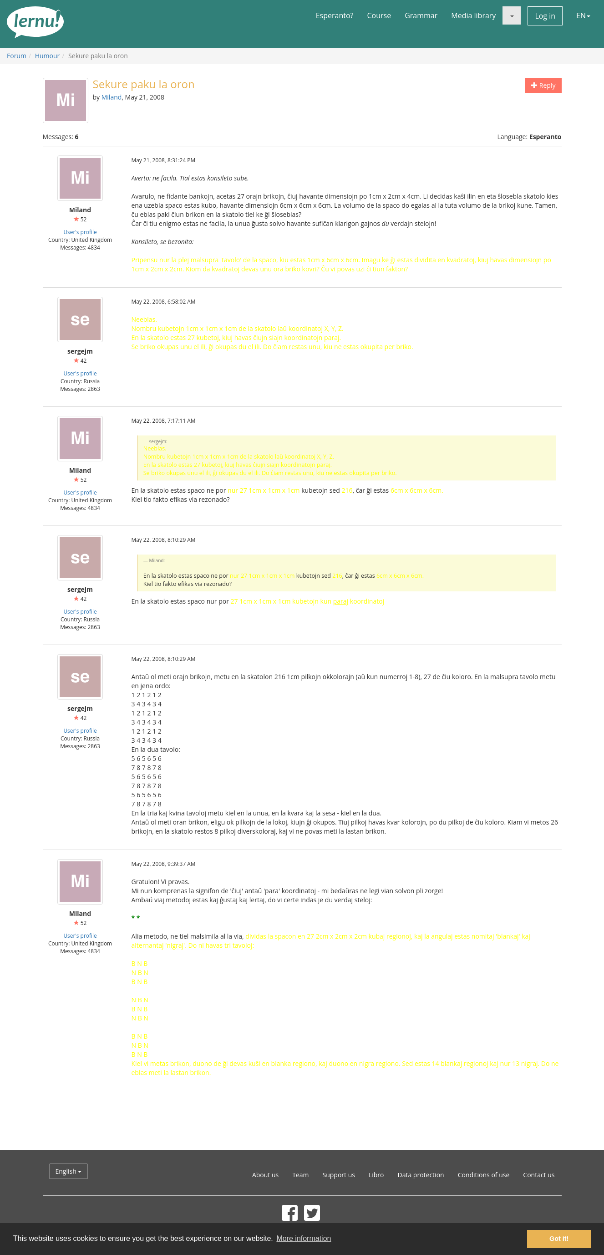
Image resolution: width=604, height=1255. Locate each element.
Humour (47, 55)
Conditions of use (484, 1174)
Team (300, 1174)
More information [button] (303, 1238)
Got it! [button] (558, 1238)
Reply (543, 85)
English (69, 1171)
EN (583, 15)
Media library (473, 15)
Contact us (538, 1174)
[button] (511, 15)
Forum (16, 55)
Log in (545, 16)
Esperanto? (335, 15)
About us (265, 1174)
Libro (376, 1174)
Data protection (421, 1174)
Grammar (421, 15)
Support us (339, 1174)
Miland (112, 97)
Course (379, 15)
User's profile (79, 231)
